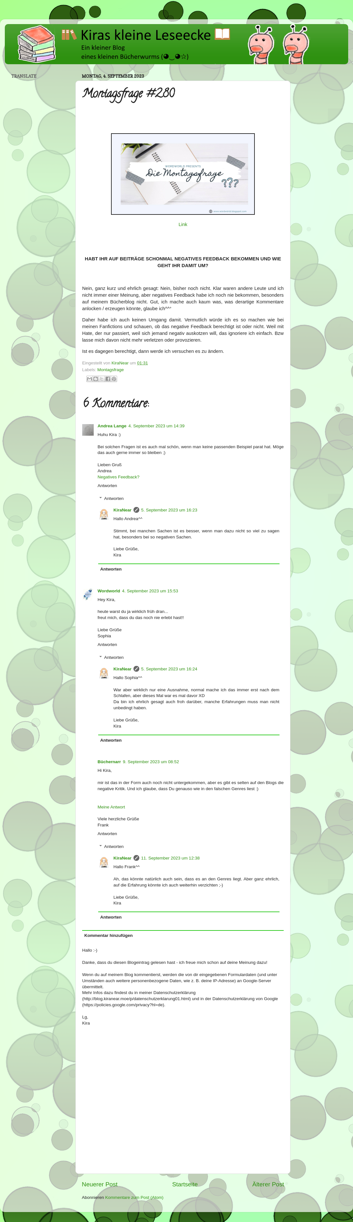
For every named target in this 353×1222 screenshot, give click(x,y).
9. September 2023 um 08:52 (151, 761)
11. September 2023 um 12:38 (170, 858)
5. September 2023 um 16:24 (169, 669)
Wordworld (109, 591)
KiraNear (123, 510)
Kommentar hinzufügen (108, 935)
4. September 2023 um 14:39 (156, 425)
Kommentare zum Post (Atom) (134, 1197)
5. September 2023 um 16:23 (169, 510)
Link (182, 224)
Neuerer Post (99, 1184)
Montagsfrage (110, 369)
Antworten (107, 485)
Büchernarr (109, 761)
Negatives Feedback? (119, 477)
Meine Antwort (111, 807)
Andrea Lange (112, 425)
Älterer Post (268, 1184)
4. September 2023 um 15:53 (150, 591)
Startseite (185, 1184)
